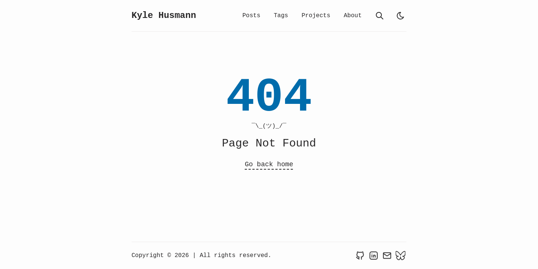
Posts (251, 15)
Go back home (269, 164)
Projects (316, 15)
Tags (281, 15)
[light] (400, 16)
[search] (379, 16)
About (353, 15)
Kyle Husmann (164, 15)
